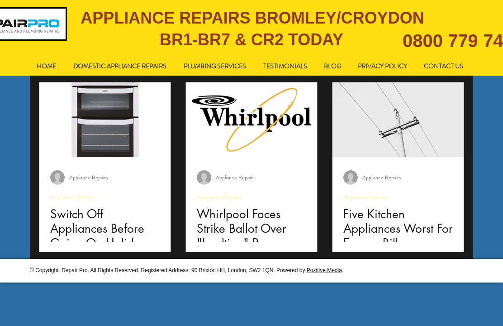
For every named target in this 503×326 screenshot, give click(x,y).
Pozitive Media (324, 270)
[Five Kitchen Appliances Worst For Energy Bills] (398, 119)
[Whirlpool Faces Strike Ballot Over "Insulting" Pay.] (251, 119)
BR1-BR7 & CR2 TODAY (251, 39)
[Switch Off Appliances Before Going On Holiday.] (105, 119)
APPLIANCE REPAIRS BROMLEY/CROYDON (252, 18)
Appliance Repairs (72, 197)
